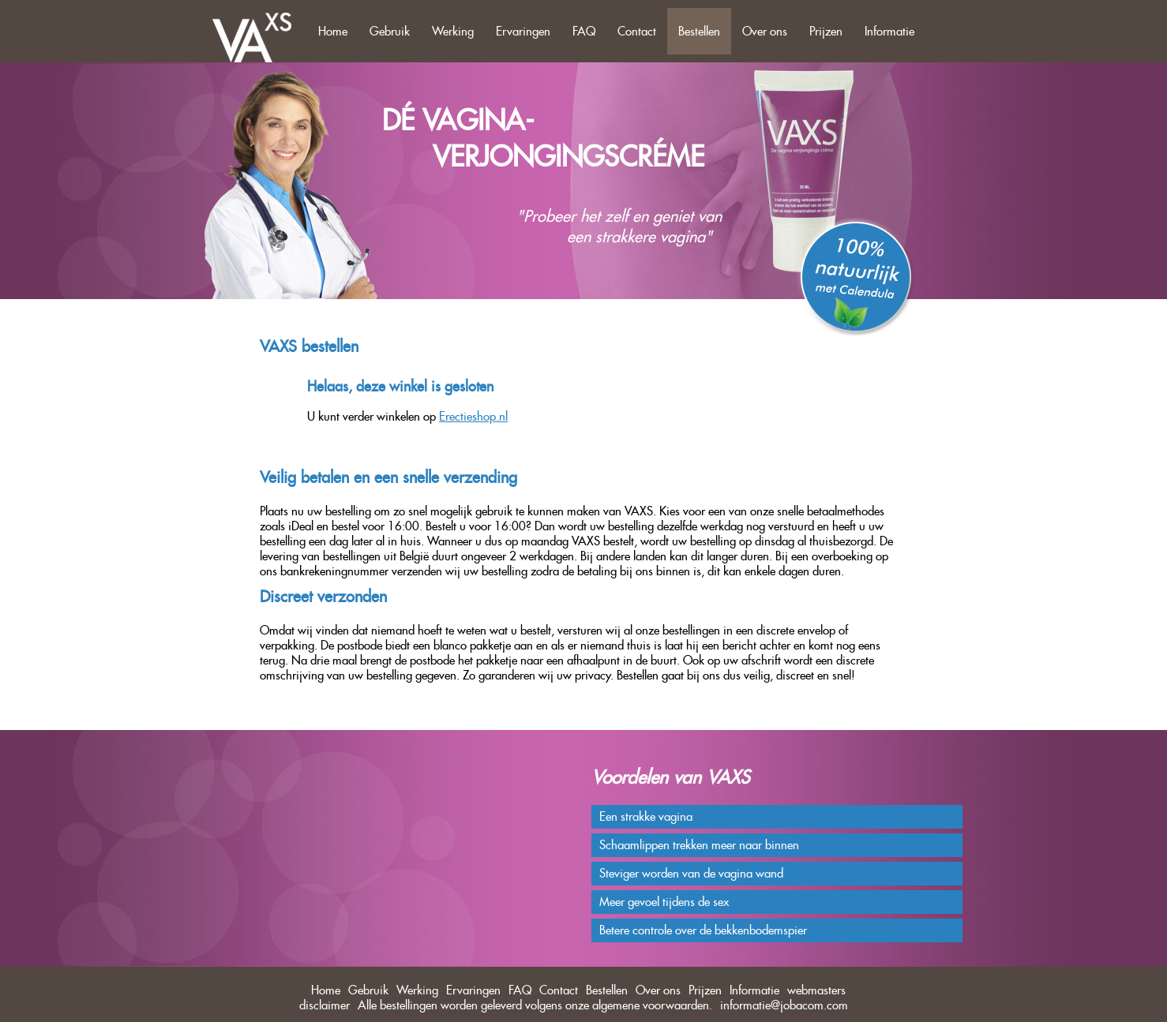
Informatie (889, 31)
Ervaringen (523, 31)
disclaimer (324, 1005)
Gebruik (390, 31)
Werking (453, 31)
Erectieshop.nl (473, 416)
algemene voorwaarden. (652, 1005)
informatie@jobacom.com (784, 1005)
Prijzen (825, 31)
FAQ (583, 31)
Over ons (764, 31)
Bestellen (699, 31)
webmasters (816, 990)
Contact (636, 31)
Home (332, 31)
